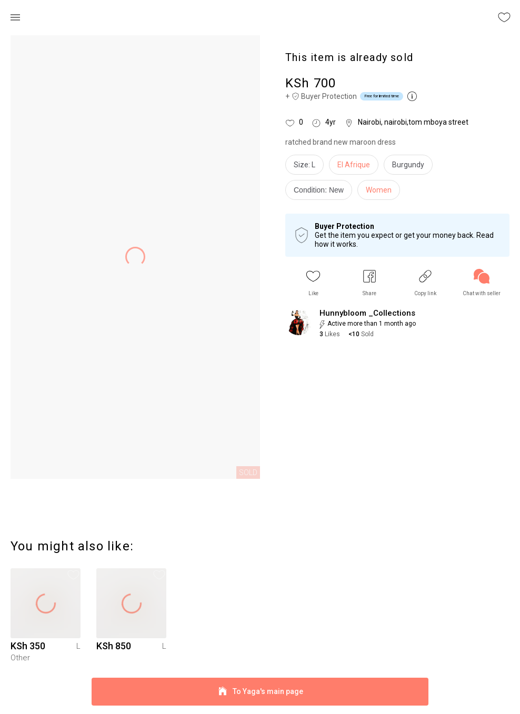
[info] (321, 192)
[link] (482, 282)
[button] (313, 282)
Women (379, 190)
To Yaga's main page (260, 692)
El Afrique (353, 164)
